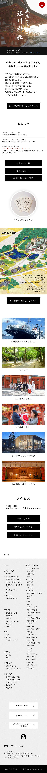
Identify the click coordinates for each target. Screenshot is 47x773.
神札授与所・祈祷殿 (34, 593)
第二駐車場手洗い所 (34, 618)
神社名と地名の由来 (13, 582)
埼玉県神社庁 (32, 665)
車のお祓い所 (11, 685)
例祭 (7, 635)
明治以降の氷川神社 (13, 579)
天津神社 (30, 579)
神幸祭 (8, 637)
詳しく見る (23, 301)
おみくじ (30, 668)
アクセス (8, 674)
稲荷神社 (30, 582)
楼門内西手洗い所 (33, 612)
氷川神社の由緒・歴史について (23, 106)
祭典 (6, 632)
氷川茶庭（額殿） (33, 629)
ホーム (6, 554)
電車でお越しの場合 (23, 527)
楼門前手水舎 (32, 610)
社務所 (29, 651)
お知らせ (8, 663)
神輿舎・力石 (32, 607)
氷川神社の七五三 (22, 715)
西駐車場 (30, 662)
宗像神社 (30, 585)
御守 (7, 658)
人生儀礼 (9, 624)
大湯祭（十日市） (12, 640)
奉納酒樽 (30, 626)
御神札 (8, 655)
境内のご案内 (31, 565)
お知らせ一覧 (23, 163)
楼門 (29, 599)
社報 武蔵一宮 (23, 171)
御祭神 (8, 574)
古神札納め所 (32, 621)
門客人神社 (31, 571)
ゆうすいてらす (33, 654)
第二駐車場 (31, 659)
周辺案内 (9, 688)
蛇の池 (29, 596)
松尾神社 (30, 588)
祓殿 (29, 601)
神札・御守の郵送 (12, 621)
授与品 (7, 652)
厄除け (8, 626)
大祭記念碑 (31, 634)
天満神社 (30, 590)
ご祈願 (7, 610)
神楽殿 (29, 632)
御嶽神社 (30, 574)
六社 (29, 577)
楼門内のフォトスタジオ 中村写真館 (23, 725)
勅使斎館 (30, 646)
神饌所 (29, 604)
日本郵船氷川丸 (11, 598)
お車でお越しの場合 (23, 535)
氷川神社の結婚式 (22, 705)
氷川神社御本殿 (33, 568)
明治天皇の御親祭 (12, 576)
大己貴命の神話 (11, 590)
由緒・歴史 (9, 571)
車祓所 (29, 615)
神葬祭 (8, 618)
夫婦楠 (29, 623)
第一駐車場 (31, 657)
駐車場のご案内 (11, 682)
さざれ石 (30, 640)
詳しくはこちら (35, 52)
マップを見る (23, 519)
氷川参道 (9, 595)
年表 (7, 592)
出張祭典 (9, 616)
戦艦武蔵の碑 (32, 637)
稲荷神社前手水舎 (33, 643)
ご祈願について (11, 613)
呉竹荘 (29, 648)
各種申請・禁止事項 (23, 178)
